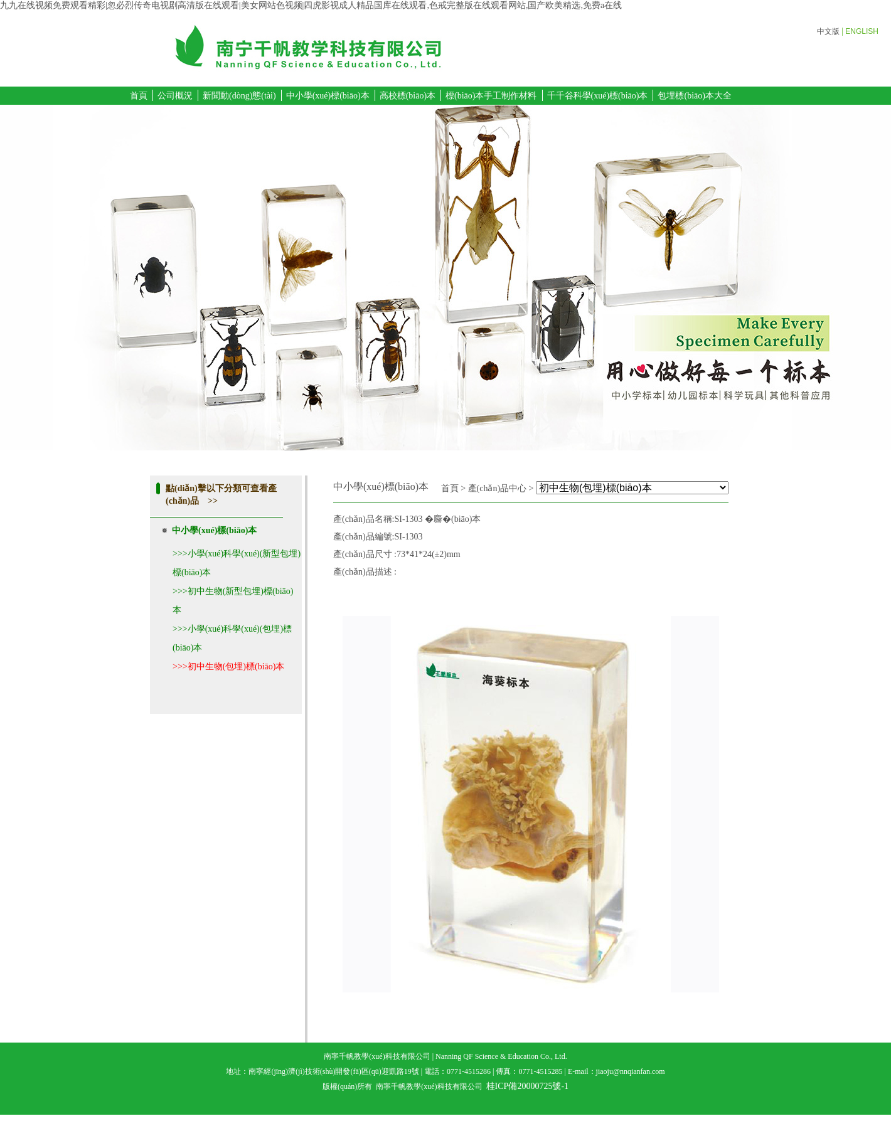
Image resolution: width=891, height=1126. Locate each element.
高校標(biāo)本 (407, 95)
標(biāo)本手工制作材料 (491, 95)
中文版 (828, 31)
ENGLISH (861, 31)
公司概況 (175, 95)
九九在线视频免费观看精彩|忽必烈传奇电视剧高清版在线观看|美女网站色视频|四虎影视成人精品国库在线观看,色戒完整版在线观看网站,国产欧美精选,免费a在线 (311, 5)
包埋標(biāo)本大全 (694, 95)
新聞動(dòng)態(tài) (239, 95)
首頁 (138, 95)
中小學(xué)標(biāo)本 (328, 95)
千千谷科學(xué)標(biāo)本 (597, 95)
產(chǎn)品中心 (497, 488)
